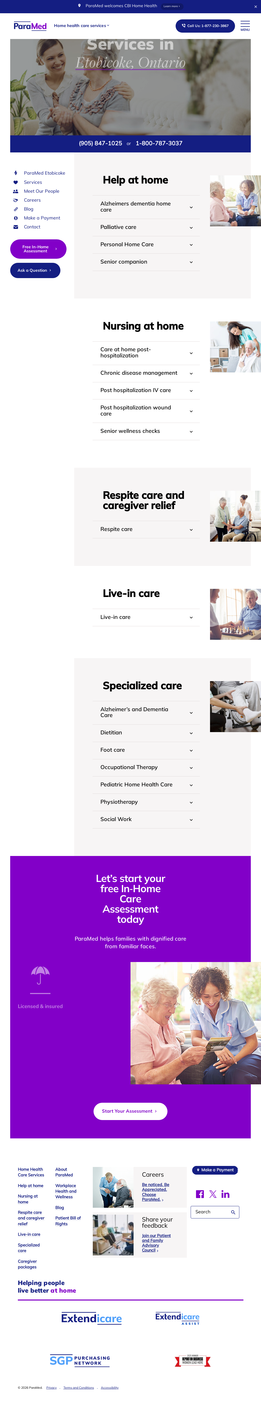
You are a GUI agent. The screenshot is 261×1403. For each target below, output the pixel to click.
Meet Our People (41, 191)
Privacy (51, 1400)
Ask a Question (35, 270)
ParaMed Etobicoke (44, 173)
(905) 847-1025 (100, 144)
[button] (82, 26)
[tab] (146, 207)
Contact (32, 227)
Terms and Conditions (78, 1400)
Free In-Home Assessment (40, 249)
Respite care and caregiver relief (31, 1231)
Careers (32, 200)
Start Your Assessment (130, 1123)
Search (233, 1224)
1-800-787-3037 (159, 144)
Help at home (30, 1198)
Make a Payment (42, 218)
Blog (28, 209)
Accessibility (110, 1400)
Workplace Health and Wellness (65, 1204)
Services (33, 182)
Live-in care (29, 1247)
